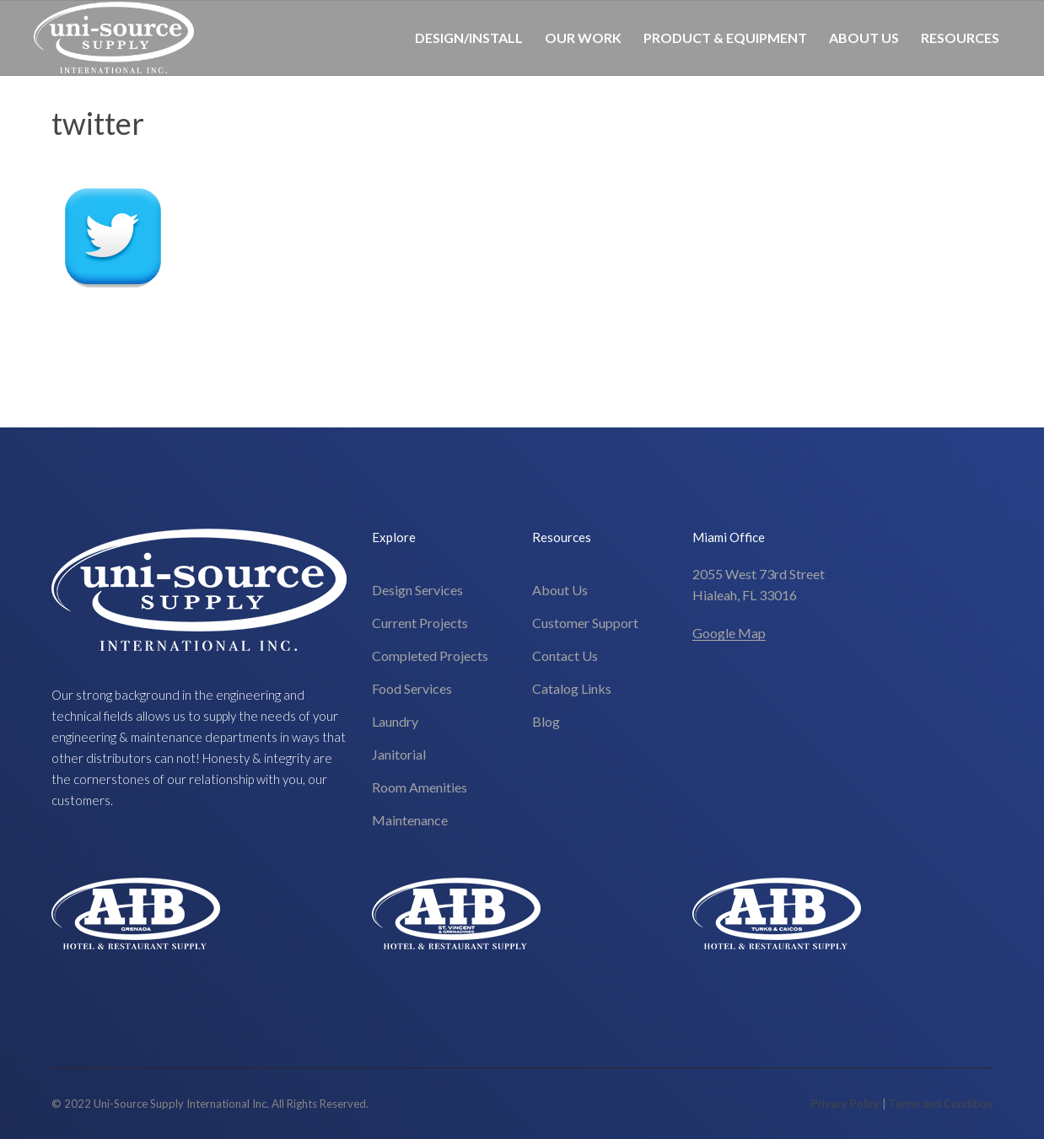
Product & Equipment (725, 38)
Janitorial (399, 754)
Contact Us (565, 655)
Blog (546, 721)
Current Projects (420, 623)
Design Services (417, 590)
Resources (960, 38)
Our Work (583, 38)
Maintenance (410, 820)
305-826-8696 (967, 113)
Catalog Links (571, 688)
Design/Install (469, 38)
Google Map (729, 633)
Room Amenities (419, 787)
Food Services (412, 688)
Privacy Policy (845, 1103)
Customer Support (585, 623)
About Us (864, 38)
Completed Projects (430, 655)
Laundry (395, 721)
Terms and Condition (941, 1103)
